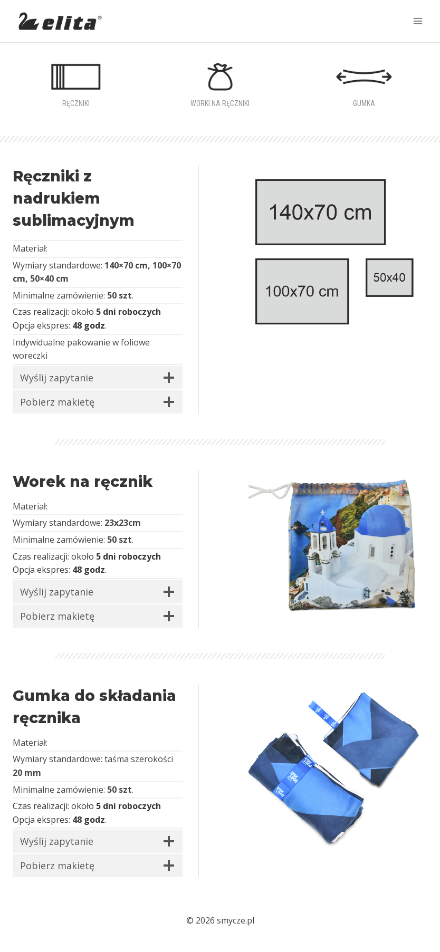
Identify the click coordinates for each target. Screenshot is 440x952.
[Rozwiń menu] (417, 21)
